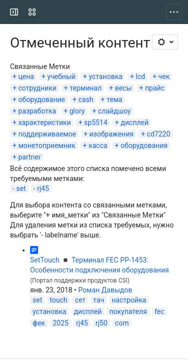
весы (123, 88)
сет (80, 300)
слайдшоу (114, 111)
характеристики (44, 122)
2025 (60, 323)
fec (159, 312)
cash (85, 100)
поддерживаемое (47, 134)
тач (98, 300)
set (21, 188)
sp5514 (96, 122)
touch (58, 300)
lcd (140, 76)
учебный (61, 76)
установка (105, 76)
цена (26, 76)
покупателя (128, 312)
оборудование (41, 100)
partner (29, 157)
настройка (129, 300)
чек (164, 76)
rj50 (101, 323)
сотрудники (37, 88)
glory (77, 111)
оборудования (144, 146)
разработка (37, 111)
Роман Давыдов (105, 290)
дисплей (135, 122)
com (122, 323)
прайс (154, 88)
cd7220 (158, 134)
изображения (111, 134)
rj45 (43, 188)
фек (39, 323)
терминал (86, 88)
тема (115, 100)
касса (98, 146)
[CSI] (46, 12)
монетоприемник (46, 146)
